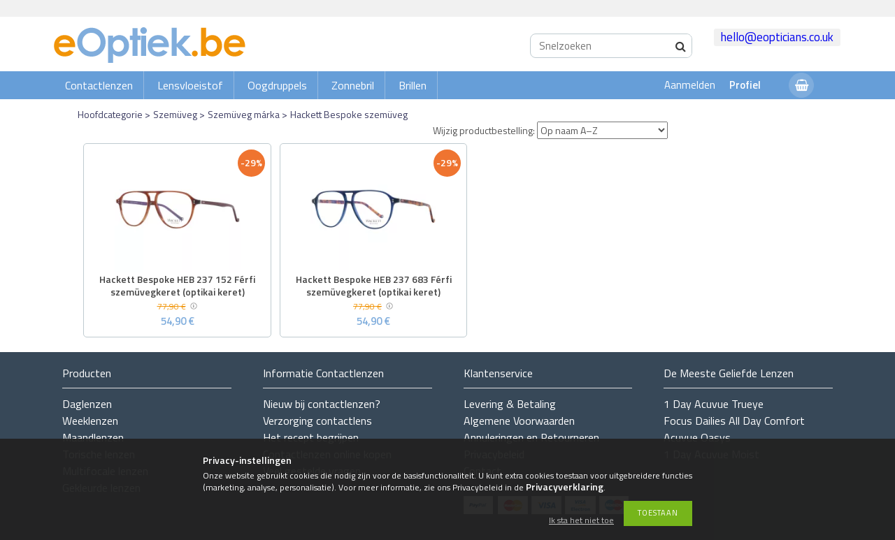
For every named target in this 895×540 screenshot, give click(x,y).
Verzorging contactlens (317, 420)
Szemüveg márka (244, 114)
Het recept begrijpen (311, 437)
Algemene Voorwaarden (519, 420)
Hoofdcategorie (110, 114)
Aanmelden (689, 85)
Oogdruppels (277, 85)
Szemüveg (175, 114)
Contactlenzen (99, 85)
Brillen (413, 85)
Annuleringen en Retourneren (531, 437)
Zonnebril (352, 85)
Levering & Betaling (510, 403)
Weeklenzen (90, 420)
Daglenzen (87, 403)
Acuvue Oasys (697, 437)
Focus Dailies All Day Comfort (734, 420)
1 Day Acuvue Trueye (714, 403)
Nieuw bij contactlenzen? (321, 403)
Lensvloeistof (190, 85)
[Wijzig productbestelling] (602, 130)
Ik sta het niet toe (581, 521)
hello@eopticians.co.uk (777, 37)
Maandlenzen (93, 437)
